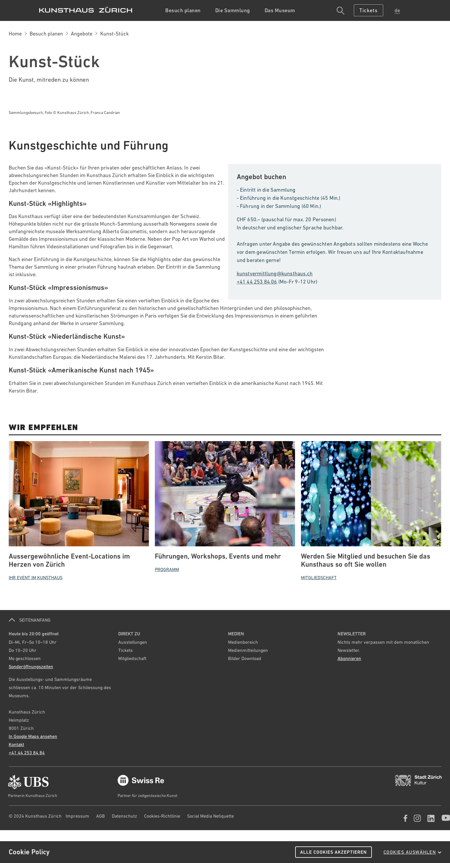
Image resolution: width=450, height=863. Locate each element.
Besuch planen (46, 34)
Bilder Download (244, 658)
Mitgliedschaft (132, 658)
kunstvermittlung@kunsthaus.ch (275, 273)
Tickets (125, 650)
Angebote (81, 34)
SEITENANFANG (30, 620)
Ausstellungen (132, 642)
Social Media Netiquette (210, 816)
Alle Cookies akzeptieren (333, 852)
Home (15, 34)
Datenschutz (124, 816)
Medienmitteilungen (248, 650)
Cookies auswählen (412, 852)
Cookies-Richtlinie (162, 816)
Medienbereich (243, 642)
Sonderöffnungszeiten (31, 666)
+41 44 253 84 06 (257, 282)
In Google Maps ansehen (33, 736)
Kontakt (16, 744)
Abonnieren (349, 658)
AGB (100, 816)
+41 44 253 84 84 (27, 752)
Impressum (77, 816)
